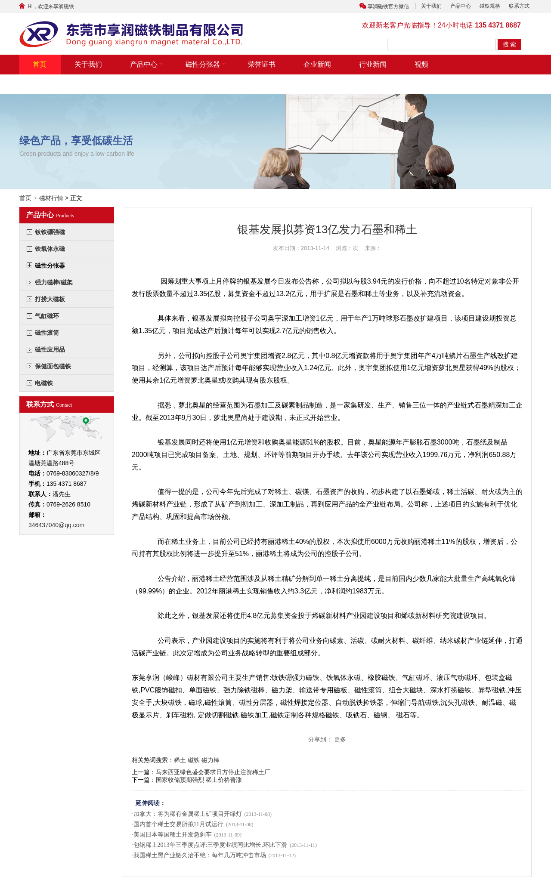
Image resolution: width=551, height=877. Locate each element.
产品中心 (460, 6)
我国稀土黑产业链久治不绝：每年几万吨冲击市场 (199, 855)
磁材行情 (51, 198)
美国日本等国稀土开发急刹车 (172, 834)
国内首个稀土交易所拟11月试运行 (178, 824)
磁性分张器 (205, 64)
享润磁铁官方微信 (388, 6)
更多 (340, 739)
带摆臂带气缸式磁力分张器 (74, 84)
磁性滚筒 (47, 332)
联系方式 (519, 6)
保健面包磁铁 (53, 366)
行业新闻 (373, 64)
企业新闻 (317, 64)
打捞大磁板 (50, 299)
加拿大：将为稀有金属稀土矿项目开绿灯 (187, 814)
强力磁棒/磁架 (54, 282)
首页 (39, 64)
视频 (421, 64)
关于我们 (431, 6)
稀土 (180, 760)
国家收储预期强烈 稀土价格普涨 (199, 779)
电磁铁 (44, 383)
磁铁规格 (490, 6)
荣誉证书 (262, 64)
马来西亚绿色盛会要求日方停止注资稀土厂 (213, 772)
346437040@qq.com (56, 525)
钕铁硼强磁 (50, 232)
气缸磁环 (47, 315)
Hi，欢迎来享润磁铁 (45, 6)
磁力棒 (210, 760)
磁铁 (194, 760)
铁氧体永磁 (50, 248)
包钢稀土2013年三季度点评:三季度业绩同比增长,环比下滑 (210, 845)
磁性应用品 (50, 349)
